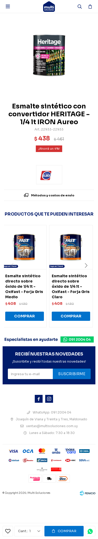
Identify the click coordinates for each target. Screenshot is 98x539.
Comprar (67, 531)
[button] (87, 276)
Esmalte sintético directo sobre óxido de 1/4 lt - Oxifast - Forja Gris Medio (24, 286)
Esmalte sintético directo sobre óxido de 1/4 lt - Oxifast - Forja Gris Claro (71, 286)
